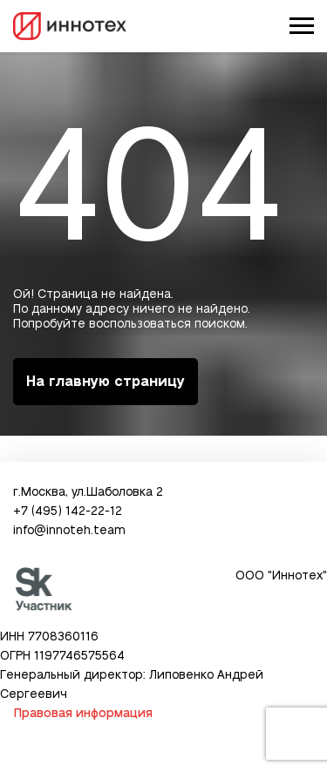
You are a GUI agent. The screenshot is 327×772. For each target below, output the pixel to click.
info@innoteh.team (69, 531)
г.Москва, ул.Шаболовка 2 (88, 492)
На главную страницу (105, 382)
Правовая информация (83, 714)
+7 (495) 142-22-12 (67, 511)
